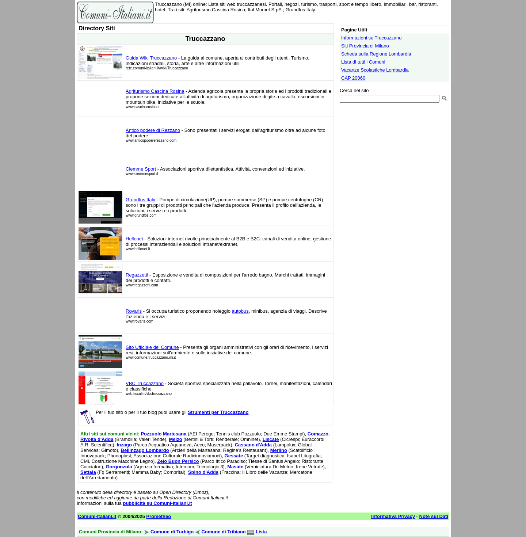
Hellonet (134, 238)
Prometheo (158, 516)
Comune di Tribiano (223, 531)
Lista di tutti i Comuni (363, 62)
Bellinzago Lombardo (145, 450)
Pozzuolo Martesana (163, 434)
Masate (235, 466)
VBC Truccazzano (145, 383)
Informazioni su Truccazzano (371, 38)
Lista (261, 531)
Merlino (278, 450)
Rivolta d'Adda (97, 439)
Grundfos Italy (140, 199)
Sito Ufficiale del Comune (152, 347)
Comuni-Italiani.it (97, 516)
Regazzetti (137, 275)
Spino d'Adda (203, 472)
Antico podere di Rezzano (153, 130)
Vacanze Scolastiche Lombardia (375, 70)
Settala (88, 472)
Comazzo (318, 434)
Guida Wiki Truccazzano (151, 58)
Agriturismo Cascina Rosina (155, 91)
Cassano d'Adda (253, 445)
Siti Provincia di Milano (365, 46)
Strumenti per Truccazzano (218, 412)
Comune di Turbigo (172, 531)
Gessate (234, 455)
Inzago (124, 445)
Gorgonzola (119, 466)
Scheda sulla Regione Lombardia (376, 54)
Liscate (271, 439)
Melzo (175, 439)
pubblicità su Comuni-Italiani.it (157, 503)
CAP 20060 (353, 78)
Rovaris (134, 311)
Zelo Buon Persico (178, 461)
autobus (240, 311)
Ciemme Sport (141, 169)
